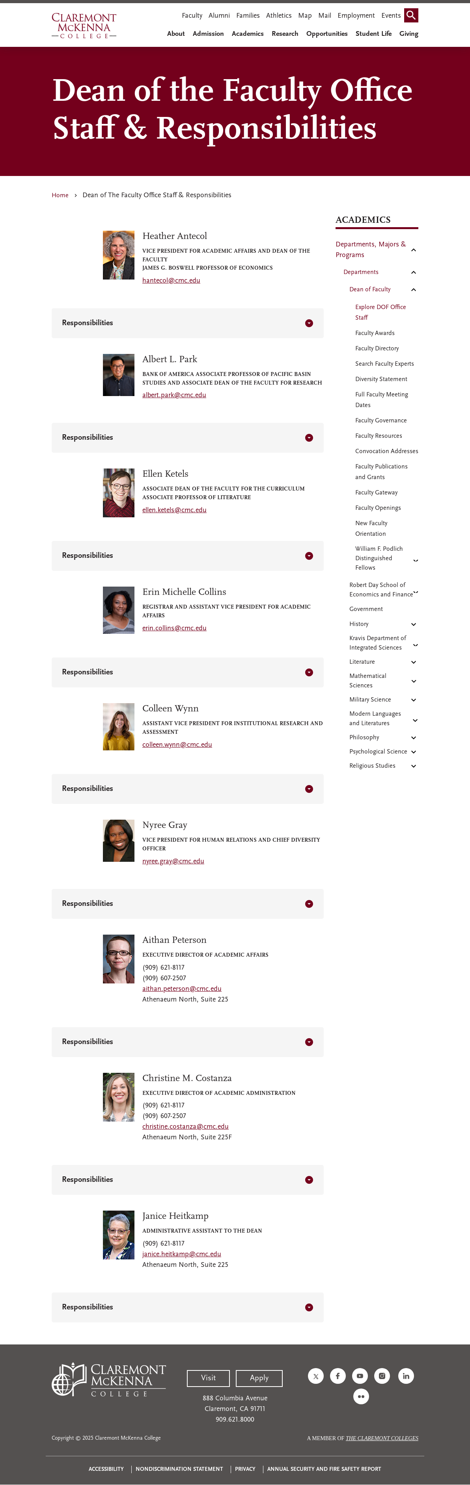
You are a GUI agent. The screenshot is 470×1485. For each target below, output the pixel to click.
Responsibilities (87, 323)
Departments (361, 272)
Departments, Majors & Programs (371, 250)
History (358, 624)
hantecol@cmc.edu (171, 281)
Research (285, 34)
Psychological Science (378, 752)
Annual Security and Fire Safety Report (324, 1469)
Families (248, 16)
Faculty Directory (377, 349)
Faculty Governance (381, 421)
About (176, 34)
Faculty (192, 16)
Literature (362, 662)
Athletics (279, 16)
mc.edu (196, 628)
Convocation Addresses (386, 451)
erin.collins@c (163, 628)
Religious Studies (372, 766)
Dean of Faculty (369, 290)
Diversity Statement (381, 379)
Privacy (245, 1469)
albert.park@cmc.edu (174, 395)
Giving (408, 34)
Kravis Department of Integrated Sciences (377, 643)
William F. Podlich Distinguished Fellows (379, 558)
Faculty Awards (375, 333)
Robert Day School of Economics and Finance (381, 590)
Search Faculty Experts (384, 364)
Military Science (370, 700)
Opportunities (327, 34)
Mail (324, 16)
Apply (259, 1378)
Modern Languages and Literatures (375, 719)
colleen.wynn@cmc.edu (177, 745)
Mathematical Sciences (367, 681)
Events (391, 16)
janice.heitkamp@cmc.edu (181, 1254)
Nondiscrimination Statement (179, 1469)
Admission (208, 34)
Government (366, 609)
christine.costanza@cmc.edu (185, 1127)
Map (305, 16)
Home (60, 196)
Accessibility (106, 1469)
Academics (248, 34)
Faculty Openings (378, 508)
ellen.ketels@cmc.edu (174, 510)
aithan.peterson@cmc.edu (182, 989)
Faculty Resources (378, 436)
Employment (356, 16)
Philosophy (364, 738)
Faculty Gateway (376, 493)
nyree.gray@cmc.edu (173, 861)
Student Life (374, 34)
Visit (208, 1378)
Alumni (219, 16)
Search (412, 13)
